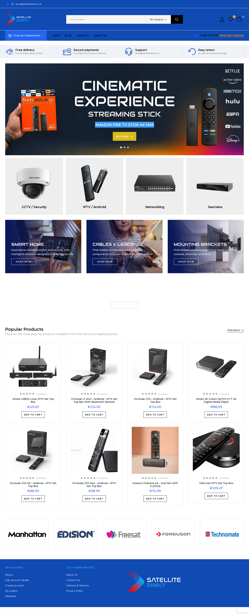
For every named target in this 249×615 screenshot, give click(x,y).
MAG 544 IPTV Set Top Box (216, 483)
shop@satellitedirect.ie (29, 4)
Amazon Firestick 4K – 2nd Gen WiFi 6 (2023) (155, 485)
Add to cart (33, 414)
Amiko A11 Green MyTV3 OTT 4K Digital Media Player (216, 400)
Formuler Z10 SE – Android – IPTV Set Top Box (33, 485)
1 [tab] (121, 147)
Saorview (215, 207)
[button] (239, 19)
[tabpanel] (124, 109)
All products (233, 330)
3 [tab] (128, 147)
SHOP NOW (24, 261)
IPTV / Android (94, 207)
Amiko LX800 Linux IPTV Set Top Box (33, 400)
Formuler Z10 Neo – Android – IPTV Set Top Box (94, 485)
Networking (154, 207)
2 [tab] (124, 147)
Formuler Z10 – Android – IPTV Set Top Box (155, 400)
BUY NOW (122, 136)
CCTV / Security (34, 207)
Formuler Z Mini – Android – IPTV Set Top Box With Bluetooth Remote (94, 400)
